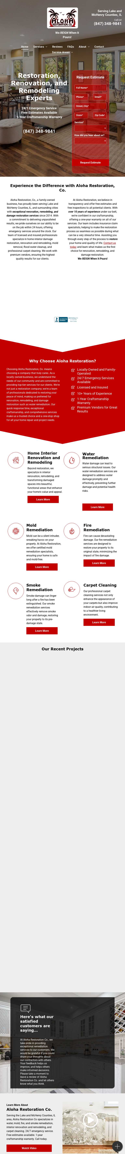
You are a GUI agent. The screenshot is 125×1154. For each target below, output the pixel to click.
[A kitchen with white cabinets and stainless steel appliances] (34, 904)
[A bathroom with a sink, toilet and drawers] (90, 737)
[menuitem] (25, 47)
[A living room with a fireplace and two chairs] (34, 681)
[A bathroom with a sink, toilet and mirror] (90, 848)
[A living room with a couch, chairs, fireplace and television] (90, 681)
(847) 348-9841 (108, 23)
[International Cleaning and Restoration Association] (87, 279)
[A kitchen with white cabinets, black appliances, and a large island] (34, 848)
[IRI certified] (87, 298)
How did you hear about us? (89, 135)
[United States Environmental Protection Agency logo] (38, 279)
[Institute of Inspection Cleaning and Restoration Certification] (38, 298)
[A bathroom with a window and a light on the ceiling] (34, 792)
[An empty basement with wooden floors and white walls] (90, 792)
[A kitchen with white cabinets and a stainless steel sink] (90, 904)
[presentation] (95, 151)
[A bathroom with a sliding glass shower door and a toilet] (34, 737)
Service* (79, 122)
